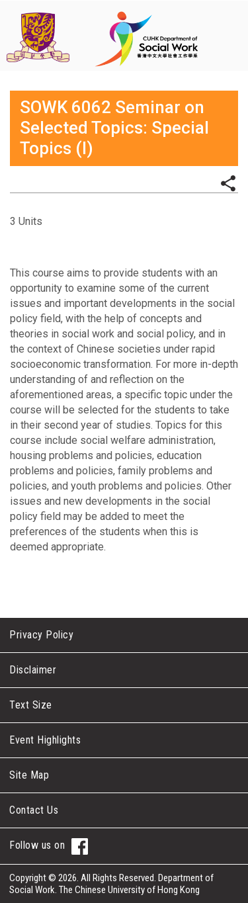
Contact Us (33, 810)
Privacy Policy (41, 634)
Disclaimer (32, 670)
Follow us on (48, 846)
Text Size (30, 705)
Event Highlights (45, 740)
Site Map (29, 775)
